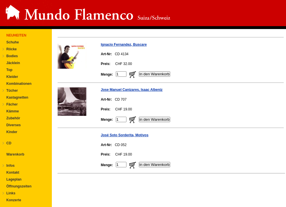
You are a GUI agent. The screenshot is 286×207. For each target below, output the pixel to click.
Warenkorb (15, 154)
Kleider (12, 77)
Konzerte (13, 200)
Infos (10, 166)
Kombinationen (18, 84)
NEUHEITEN (16, 35)
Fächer (12, 104)
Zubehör (13, 118)
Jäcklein (13, 63)
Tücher (12, 91)
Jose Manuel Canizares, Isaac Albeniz (131, 90)
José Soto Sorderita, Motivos (124, 135)
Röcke (11, 49)
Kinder (11, 132)
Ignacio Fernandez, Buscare (124, 45)
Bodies (12, 56)
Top (9, 70)
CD (8, 143)
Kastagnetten (17, 97)
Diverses (13, 125)
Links (10, 193)
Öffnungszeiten (18, 186)
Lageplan (14, 179)
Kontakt (12, 172)
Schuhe (12, 42)
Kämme (12, 111)
